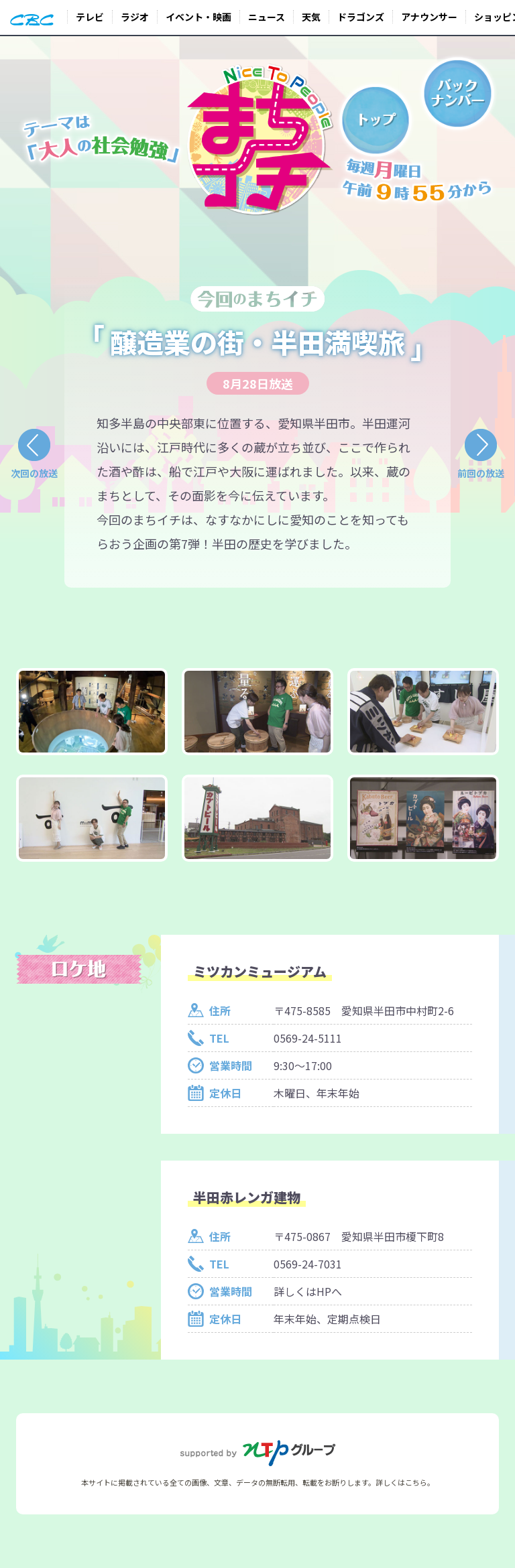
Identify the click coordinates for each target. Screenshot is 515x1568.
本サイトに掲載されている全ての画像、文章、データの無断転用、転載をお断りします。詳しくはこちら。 (258, 1482)
